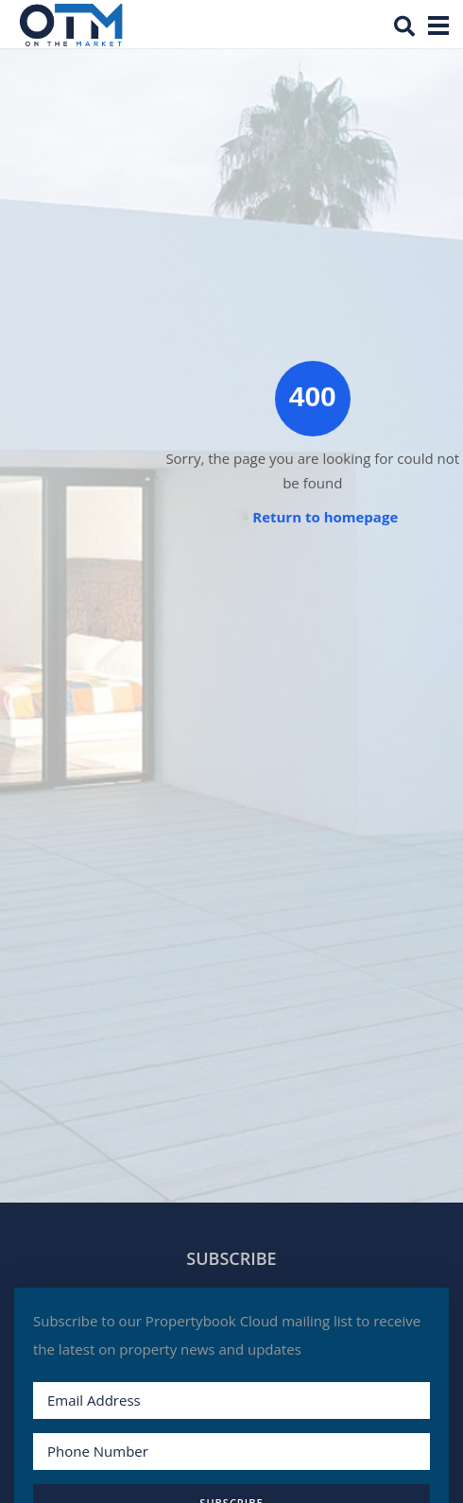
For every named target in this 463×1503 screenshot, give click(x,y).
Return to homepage (325, 516)
